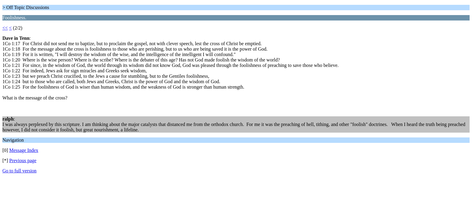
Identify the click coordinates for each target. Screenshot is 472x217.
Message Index (23, 150)
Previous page (22, 160)
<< (5, 27)
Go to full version (19, 170)
